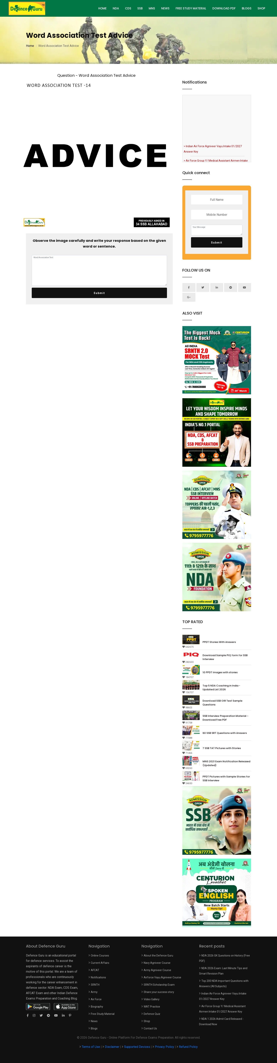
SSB (140, 8)
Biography (97, 1006)
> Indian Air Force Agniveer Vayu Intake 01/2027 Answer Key (213, 151)
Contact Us (150, 1028)
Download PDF (224, 8)
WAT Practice (152, 1006)
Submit (99, 293)
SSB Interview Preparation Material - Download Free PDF (225, 718)
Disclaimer (112, 1047)
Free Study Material (191, 8)
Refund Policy (188, 1047)
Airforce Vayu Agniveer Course (162, 977)
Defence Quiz (152, 1013)
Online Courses (100, 955)
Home (30, 46)
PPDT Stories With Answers (219, 642)
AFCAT (95, 970)
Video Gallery (151, 999)
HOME (102, 8)
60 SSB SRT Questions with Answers (225, 733)
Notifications (98, 977)
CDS (128, 8)
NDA (116, 8)
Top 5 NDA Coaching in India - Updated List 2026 (221, 687)
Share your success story (159, 992)
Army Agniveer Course (157, 970)
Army (94, 992)
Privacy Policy (164, 1047)
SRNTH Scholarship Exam (159, 984)
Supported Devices (137, 1047)
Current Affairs (100, 962)
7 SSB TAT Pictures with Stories (222, 748)
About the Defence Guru (158, 955)
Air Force (96, 999)
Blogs (246, 8)
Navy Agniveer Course (157, 962)
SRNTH (95, 984)
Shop (261, 8)
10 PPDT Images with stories (220, 672)
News (165, 8)
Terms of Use (91, 1047)
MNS (152, 8)
